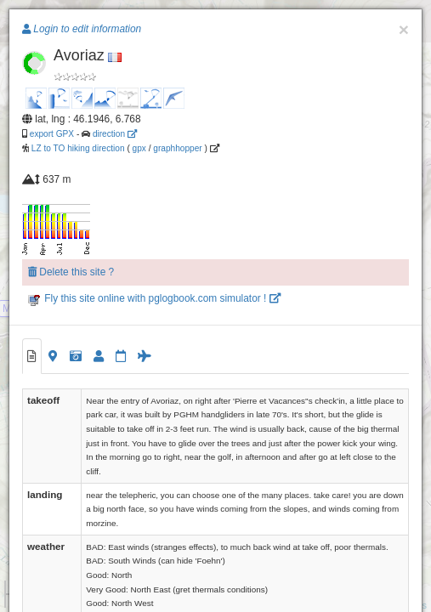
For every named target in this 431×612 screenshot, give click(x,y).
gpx (139, 148)
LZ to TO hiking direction (77, 148)
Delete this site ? (71, 272)
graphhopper (177, 148)
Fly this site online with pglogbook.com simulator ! (154, 298)
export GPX (52, 134)
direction (115, 134)
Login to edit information (81, 29)
